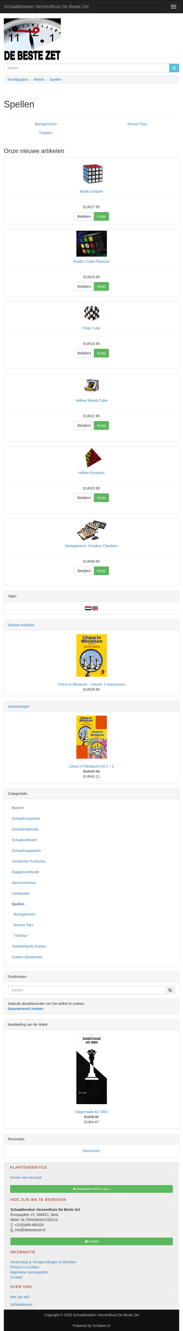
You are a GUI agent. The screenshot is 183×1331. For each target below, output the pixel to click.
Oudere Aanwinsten (27, 957)
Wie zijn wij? (20, 1297)
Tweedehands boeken (29, 946)
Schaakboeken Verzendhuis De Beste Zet (46, 6)
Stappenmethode (25, 872)
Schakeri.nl (101, 1326)
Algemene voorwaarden (29, 1272)
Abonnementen (24, 883)
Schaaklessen (21, 1304)
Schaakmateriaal (25, 829)
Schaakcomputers (26, 818)
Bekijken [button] (84, 216)
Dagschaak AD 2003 (91, 1112)
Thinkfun (46, 133)
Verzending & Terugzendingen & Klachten (43, 1262)
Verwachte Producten (29, 861)
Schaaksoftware (24, 840)
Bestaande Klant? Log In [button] (91, 1189)
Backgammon (46, 124)
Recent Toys (137, 124)
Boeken (18, 808)
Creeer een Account (26, 1177)
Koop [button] (101, 216)
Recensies (91, 1151)
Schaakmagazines (26, 851)
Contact (16, 1277)
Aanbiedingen (19, 706)
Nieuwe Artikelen (21, 625)
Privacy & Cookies (24, 1267)
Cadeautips (21, 893)
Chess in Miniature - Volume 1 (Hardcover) (91, 684)
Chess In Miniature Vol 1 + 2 (91, 766)
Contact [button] (92, 1241)
